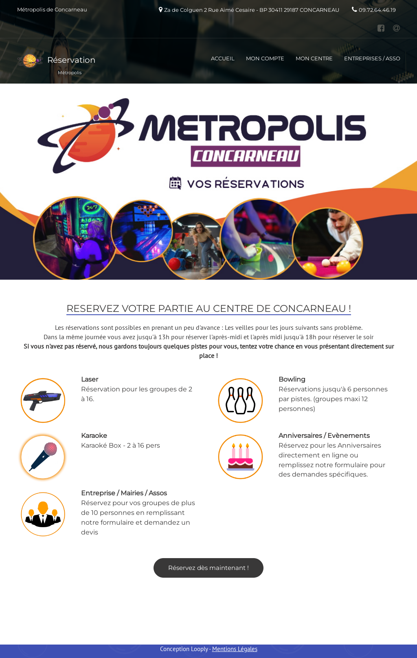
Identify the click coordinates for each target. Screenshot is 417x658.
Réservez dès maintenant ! (208, 568)
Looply (199, 649)
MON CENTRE (314, 58)
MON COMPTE (265, 58)
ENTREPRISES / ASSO (372, 58)
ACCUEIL (223, 58)
